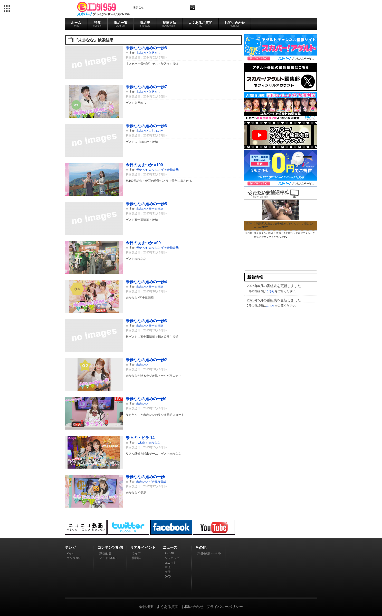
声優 (168, 567)
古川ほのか (156, 131)
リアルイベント (143, 547)
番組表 (145, 24)
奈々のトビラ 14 (140, 437)
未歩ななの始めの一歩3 (146, 320)
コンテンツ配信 (110, 547)
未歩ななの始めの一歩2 (146, 359)
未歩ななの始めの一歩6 (146, 126)
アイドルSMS (108, 558)
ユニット (170, 562)
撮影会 (136, 558)
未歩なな (142, 53)
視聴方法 (169, 24)
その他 (200, 547)
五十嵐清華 (156, 209)
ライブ (136, 553)
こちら (270, 291)
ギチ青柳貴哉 (170, 170)
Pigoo (70, 553)
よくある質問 (168, 607)
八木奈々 (142, 442)
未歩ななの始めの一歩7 (146, 87)
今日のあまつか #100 (144, 165)
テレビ (70, 547)
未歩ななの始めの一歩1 (146, 398)
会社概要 (146, 607)
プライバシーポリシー (224, 607)
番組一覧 (120, 24)
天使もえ (142, 170)
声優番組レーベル (209, 553)
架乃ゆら (154, 53)
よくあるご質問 (200, 24)
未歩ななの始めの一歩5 (146, 204)
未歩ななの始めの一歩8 (146, 48)
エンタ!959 (74, 558)
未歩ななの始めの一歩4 (146, 281)
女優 (168, 572)
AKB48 (169, 553)
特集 (97, 24)
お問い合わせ (234, 24)
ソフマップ (172, 558)
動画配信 (105, 553)
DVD (168, 576)
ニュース (170, 547)
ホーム (76, 24)
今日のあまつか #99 (143, 243)
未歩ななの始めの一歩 (145, 476)
